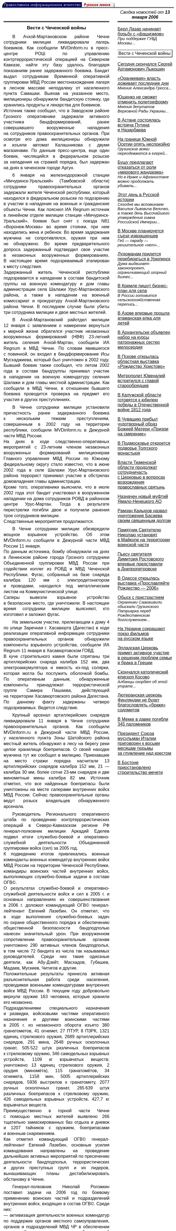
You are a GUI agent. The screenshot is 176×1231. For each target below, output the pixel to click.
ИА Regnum (77, 209)
